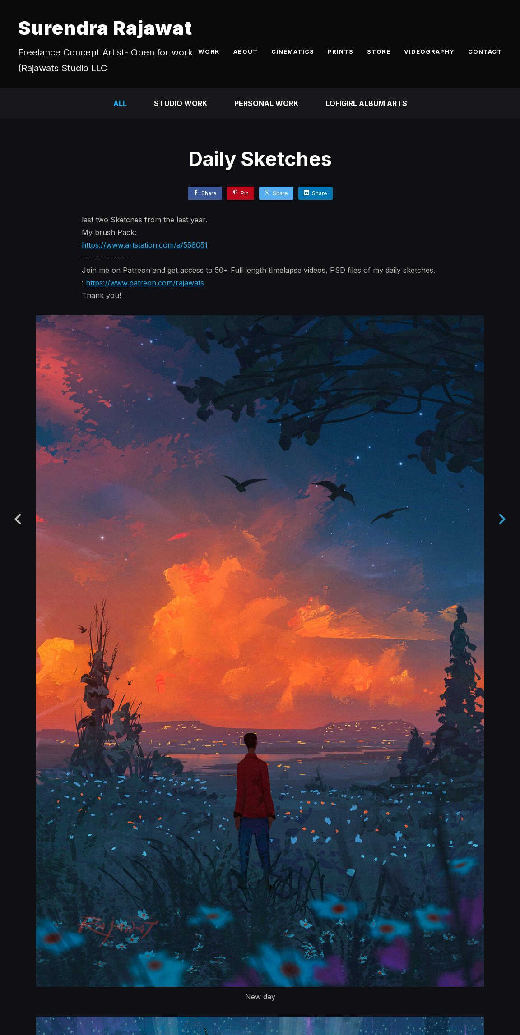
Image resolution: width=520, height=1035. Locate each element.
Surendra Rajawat (105, 27)
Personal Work (266, 103)
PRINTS (340, 51)
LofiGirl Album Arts (366, 103)
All (120, 103)
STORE (378, 51)
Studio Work (180, 103)
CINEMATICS (292, 51)
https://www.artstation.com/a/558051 (145, 244)
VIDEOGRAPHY (429, 51)
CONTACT (485, 51)
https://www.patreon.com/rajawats (145, 282)
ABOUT (245, 51)
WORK (209, 51)
